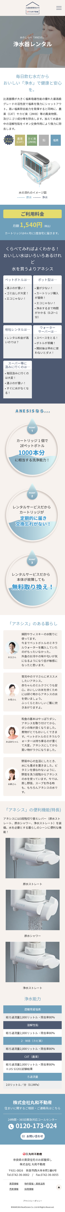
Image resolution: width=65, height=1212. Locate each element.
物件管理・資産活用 (34, 1183)
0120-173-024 (36, 1125)
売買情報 (13, 1189)
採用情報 (28, 1189)
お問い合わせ (35, 1136)
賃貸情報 (13, 1183)
